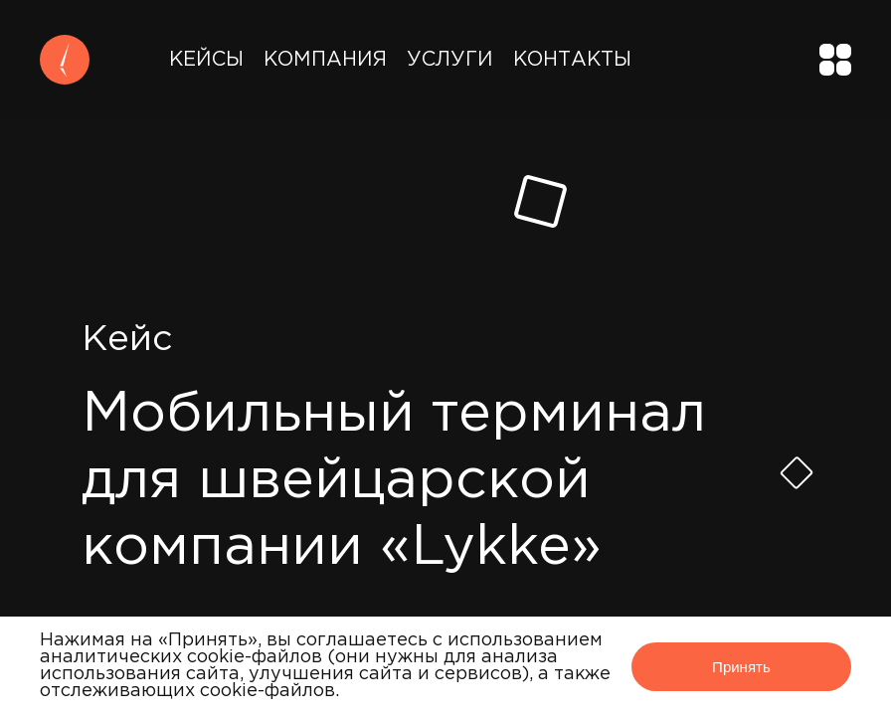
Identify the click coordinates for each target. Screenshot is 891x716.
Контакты (572, 60)
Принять (741, 666)
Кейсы (206, 60)
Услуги (450, 60)
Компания (325, 60)
